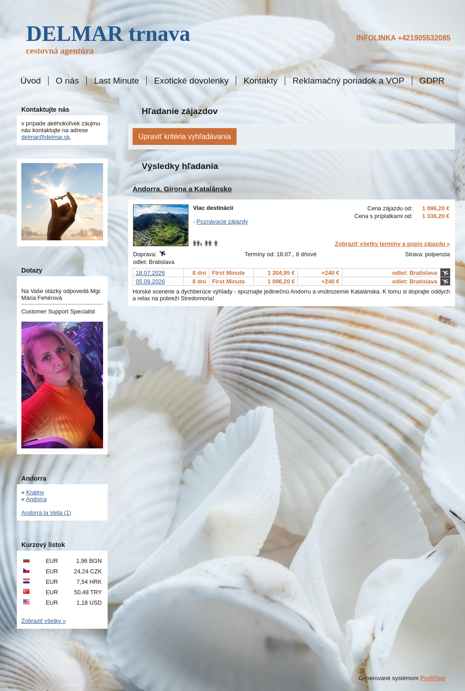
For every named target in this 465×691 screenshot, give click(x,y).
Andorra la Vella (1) (46, 512)
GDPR (432, 80)
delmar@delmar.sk (45, 137)
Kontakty (260, 80)
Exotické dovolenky (191, 80)
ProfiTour (433, 678)
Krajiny (35, 492)
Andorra (36, 499)
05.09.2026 (150, 281)
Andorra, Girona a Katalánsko (182, 189)
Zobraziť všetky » (43, 620)
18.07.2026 (150, 272)
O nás (67, 80)
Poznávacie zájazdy (222, 221)
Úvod (30, 80)
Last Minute (116, 80)
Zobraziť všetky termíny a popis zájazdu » (392, 243)
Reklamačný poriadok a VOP (348, 80)
